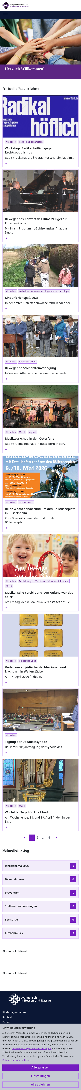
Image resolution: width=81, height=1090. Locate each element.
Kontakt (7, 1017)
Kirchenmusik (14, 933)
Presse (6, 1022)
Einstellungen (40, 1076)
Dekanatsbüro (14, 879)
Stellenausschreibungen (21, 906)
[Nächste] (55, 838)
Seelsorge (11, 919)
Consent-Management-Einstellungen (31, 1048)
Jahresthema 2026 (17, 866)
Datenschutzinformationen (17, 1059)
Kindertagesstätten (14, 1012)
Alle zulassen (40, 1067)
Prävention (12, 892)
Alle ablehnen (40, 1084)
